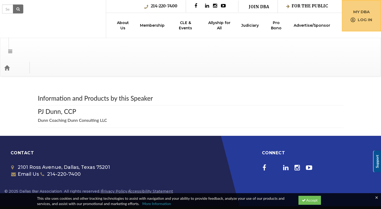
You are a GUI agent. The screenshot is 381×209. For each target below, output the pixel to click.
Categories (37, 46)
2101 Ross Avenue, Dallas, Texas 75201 (60, 146)
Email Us (25, 153)
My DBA (361, 11)
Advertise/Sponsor (312, 25)
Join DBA (259, 6)
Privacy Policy (114, 170)
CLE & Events (185, 25)
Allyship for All (219, 25)
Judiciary (250, 25)
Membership (152, 25)
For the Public (307, 5)
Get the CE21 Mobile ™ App (88, 191)
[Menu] (6, 46)
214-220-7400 (161, 6)
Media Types (65, 46)
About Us (123, 25)
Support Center (49, 191)
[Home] (14, 46)
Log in (361, 19)
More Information (156, 203)
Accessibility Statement (150, 170)
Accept (310, 200)
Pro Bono (276, 25)
